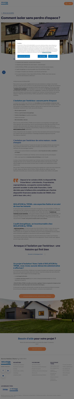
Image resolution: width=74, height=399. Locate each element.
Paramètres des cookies (23, 56)
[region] (37, 50)
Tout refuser (42, 56)
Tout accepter (53, 56)
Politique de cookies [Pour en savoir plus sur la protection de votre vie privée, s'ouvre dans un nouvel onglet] (46, 52)
